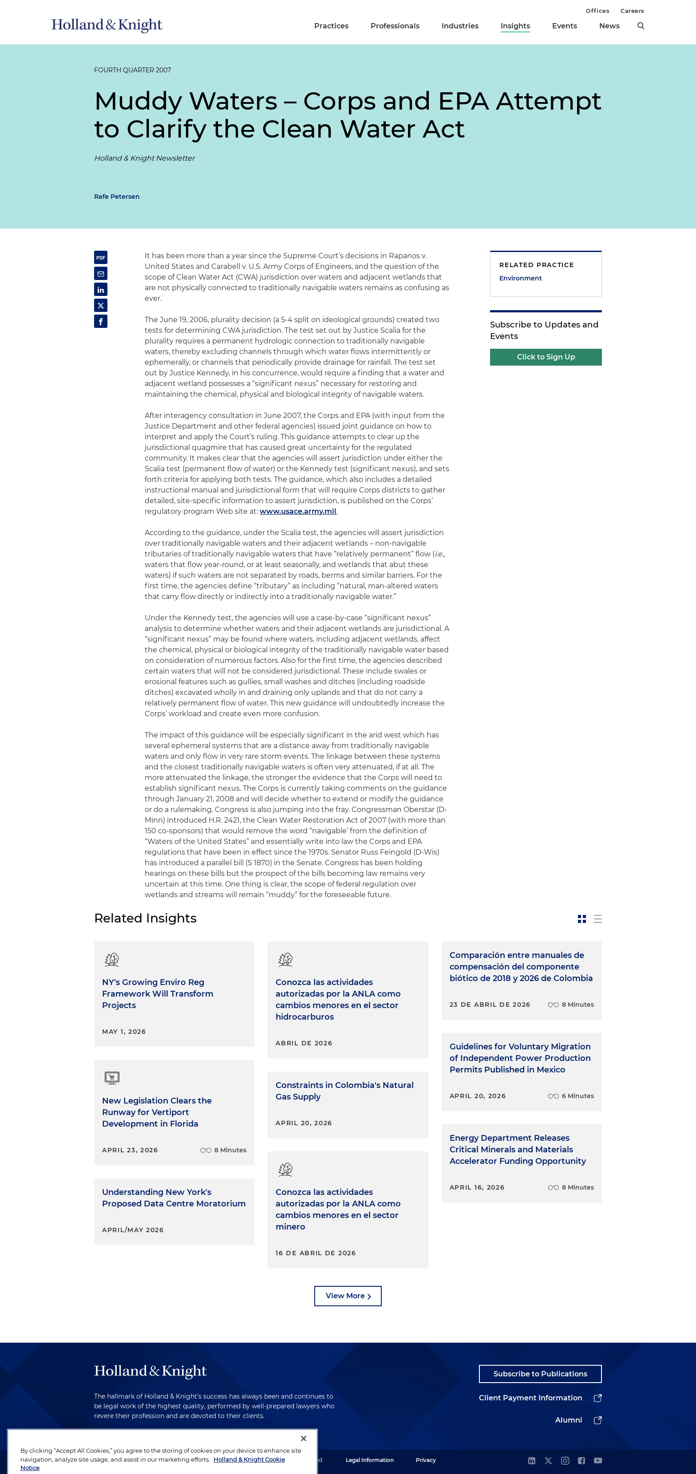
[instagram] (565, 1461)
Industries (460, 26)
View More (345, 1296)
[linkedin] (531, 1461)
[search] (641, 25)
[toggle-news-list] (598, 919)
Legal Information (370, 1460)
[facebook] (581, 1461)
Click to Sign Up (546, 357)
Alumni (568, 1420)
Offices (597, 10)
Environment (520, 278)
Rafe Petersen (117, 197)
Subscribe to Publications (540, 1374)
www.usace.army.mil (298, 511)
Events (564, 26)
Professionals (395, 26)
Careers (633, 10)
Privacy (426, 1460)
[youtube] (598, 1461)
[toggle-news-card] (582, 919)
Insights (515, 26)
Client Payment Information (530, 1398)
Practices (331, 26)
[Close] (303, 1456)
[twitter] (548, 1461)
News (609, 26)
